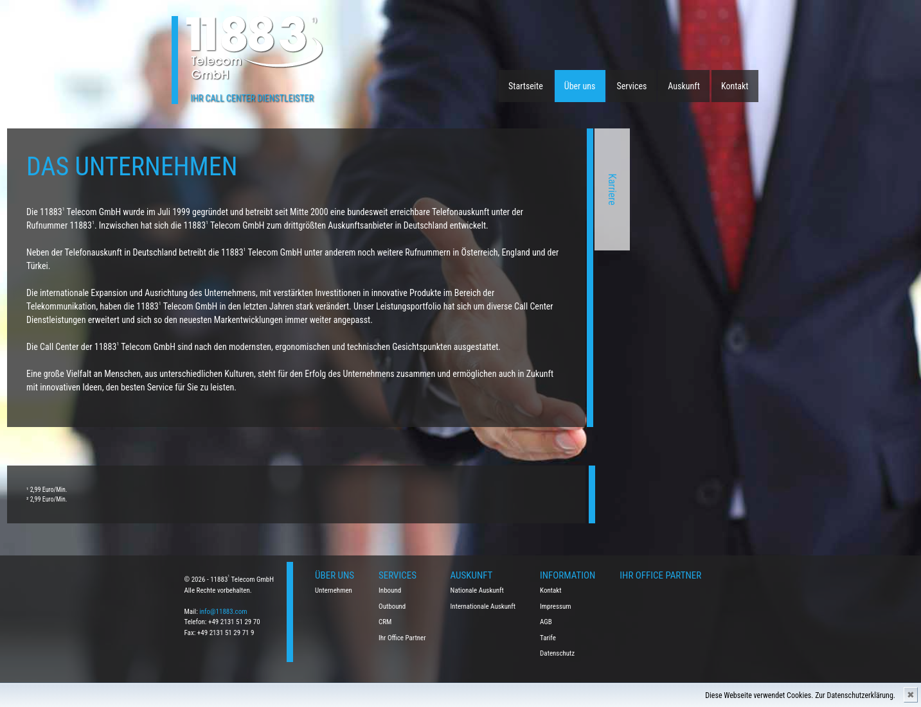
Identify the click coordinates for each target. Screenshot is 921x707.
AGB (546, 622)
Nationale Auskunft (477, 590)
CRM (385, 622)
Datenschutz (557, 653)
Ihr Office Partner (402, 638)
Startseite (525, 86)
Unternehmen (333, 590)
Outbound (392, 606)
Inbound (390, 590)
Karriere (433, 189)
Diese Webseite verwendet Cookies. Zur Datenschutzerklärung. (800, 695)
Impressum (555, 606)
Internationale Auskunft (483, 606)
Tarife (548, 638)
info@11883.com (223, 611)
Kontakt (735, 86)
